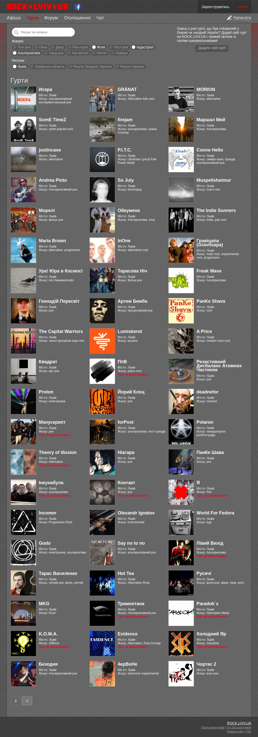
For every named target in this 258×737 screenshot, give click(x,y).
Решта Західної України (92, 67)
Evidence (128, 633)
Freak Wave (209, 270)
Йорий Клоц (131, 391)
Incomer (47, 512)
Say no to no (131, 543)
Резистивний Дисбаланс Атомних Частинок (219, 365)
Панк (43, 47)
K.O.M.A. (48, 633)
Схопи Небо (210, 149)
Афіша (14, 17)
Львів (22, 67)
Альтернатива (29, 53)
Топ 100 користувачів (239, 727)
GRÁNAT (127, 89)
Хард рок (56, 53)
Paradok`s (207, 603)
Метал (102, 53)
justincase (50, 149)
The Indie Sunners (216, 210)
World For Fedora (215, 512)
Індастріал (145, 47)
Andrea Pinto (53, 180)
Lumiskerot (130, 331)
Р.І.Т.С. (125, 149)
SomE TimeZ (52, 119)
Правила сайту (235, 731)
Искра (45, 89)
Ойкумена (129, 210)
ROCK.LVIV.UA (239, 723)
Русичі (204, 573)
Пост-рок (121, 47)
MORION (206, 89)
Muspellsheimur (214, 180)
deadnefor (207, 391)
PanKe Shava (211, 301)
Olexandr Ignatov (136, 512)
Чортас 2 (206, 664)
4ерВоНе (127, 664)
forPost (126, 422)
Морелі (47, 210)
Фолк (101, 47)
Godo (45, 543)
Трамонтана (131, 603)
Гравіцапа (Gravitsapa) (210, 242)
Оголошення (77, 17)
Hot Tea (126, 573)
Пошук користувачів (212, 727)
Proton (46, 391)
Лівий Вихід (210, 543)
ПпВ (122, 361)
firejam (125, 119)
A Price (204, 331)
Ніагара (126, 452)
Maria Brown (52, 240)
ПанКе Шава (210, 452)
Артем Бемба (132, 301)
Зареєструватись (215, 7)
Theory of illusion (58, 452)
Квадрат (48, 361)
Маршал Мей (211, 119)
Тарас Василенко (58, 573)
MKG (44, 603)
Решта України (132, 67)
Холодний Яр (211, 633)
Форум (51, 17)
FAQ (248, 731)
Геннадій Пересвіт (59, 301)
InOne (124, 240)
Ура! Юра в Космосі (61, 270)
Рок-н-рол (80, 47)
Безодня (48, 664)
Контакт (126, 482)
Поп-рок (24, 47)
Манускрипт (52, 422)
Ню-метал (80, 53)
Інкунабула (51, 482)
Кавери (121, 53)
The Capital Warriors (61, 331)
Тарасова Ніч (132, 270)
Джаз (60, 47)
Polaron (205, 422)
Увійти (242, 7)
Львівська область (50, 67)
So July (126, 180)
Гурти (32, 17)
